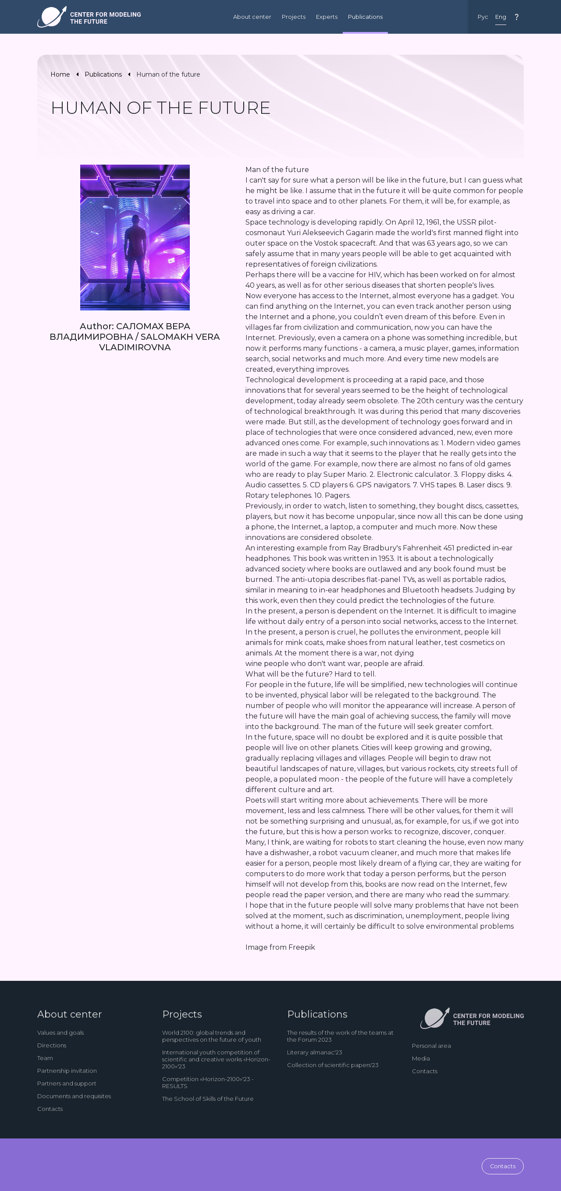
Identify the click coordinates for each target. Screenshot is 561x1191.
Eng (500, 17)
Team (45, 1057)
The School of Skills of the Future (208, 1098)
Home (60, 74)
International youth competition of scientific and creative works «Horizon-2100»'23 (216, 1059)
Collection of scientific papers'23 (333, 1064)
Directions (51, 1045)
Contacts (50, 1108)
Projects (293, 17)
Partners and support (66, 1083)
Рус (483, 17)
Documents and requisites (74, 1095)
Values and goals (60, 1032)
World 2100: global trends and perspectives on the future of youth (211, 1036)
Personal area (431, 1045)
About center (252, 17)
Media (421, 1058)
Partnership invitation (67, 1070)
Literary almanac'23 (314, 1052)
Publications (365, 17)
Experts (326, 17)
